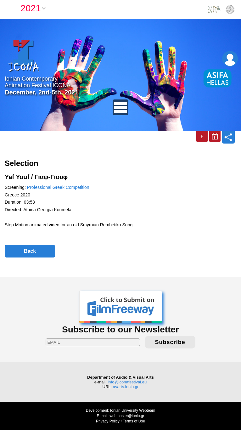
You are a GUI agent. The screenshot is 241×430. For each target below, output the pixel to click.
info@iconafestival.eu (127, 382)
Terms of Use (134, 421)
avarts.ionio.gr (126, 386)
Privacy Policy (108, 421)
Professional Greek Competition (58, 187)
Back (30, 251)
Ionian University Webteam (132, 410)
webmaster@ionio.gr (126, 416)
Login (230, 59)
